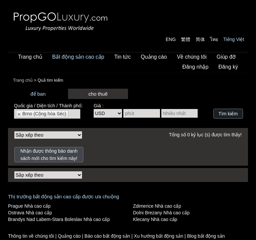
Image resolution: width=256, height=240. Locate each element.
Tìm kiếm (228, 113)
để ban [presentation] (38, 94)
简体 (200, 39)
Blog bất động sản (206, 236)
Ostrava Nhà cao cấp (30, 212)
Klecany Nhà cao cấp (155, 219)
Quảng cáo (154, 57)
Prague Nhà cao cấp (29, 206)
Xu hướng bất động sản (159, 236)
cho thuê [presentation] (98, 94)
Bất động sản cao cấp (78, 57)
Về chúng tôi (192, 57)
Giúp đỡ (226, 57)
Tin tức (122, 57)
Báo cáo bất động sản (108, 236)
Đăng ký (228, 67)
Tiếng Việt (233, 39)
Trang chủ (30, 57)
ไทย (214, 39)
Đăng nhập (195, 67)
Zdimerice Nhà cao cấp (157, 206)
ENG (171, 39)
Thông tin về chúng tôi (31, 236)
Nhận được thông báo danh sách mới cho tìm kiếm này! (49, 154)
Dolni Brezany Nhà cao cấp (161, 212)
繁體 (185, 39)
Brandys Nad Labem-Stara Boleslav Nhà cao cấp (59, 219)
